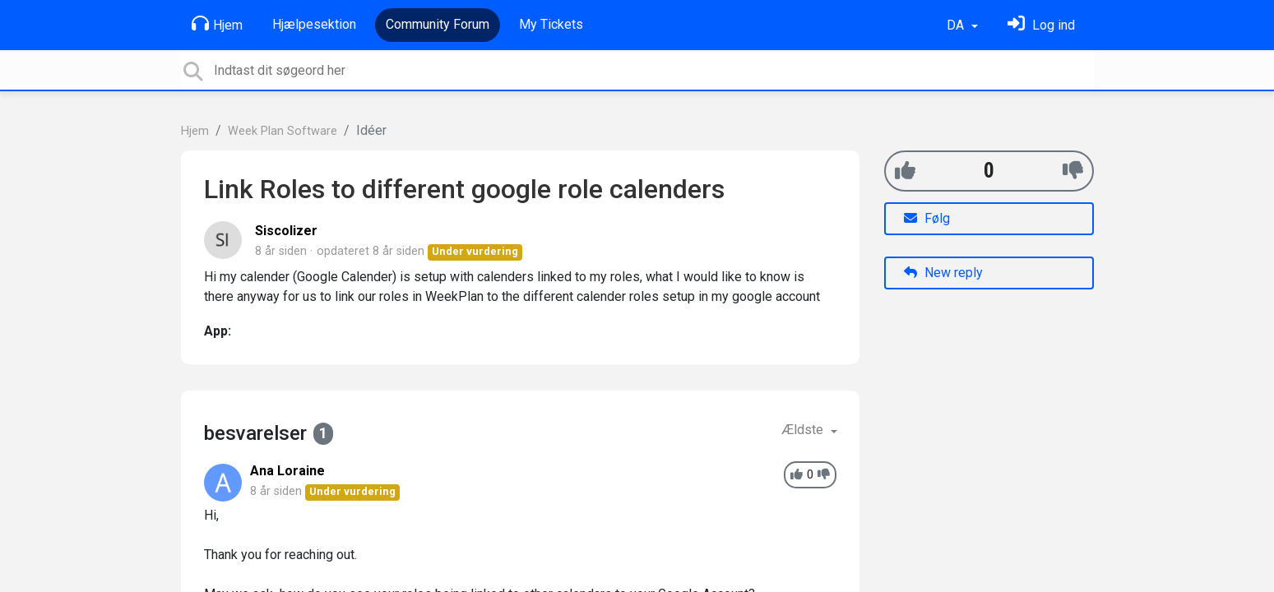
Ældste (804, 429)
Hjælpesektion (314, 24)
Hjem (217, 24)
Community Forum (437, 24)
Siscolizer (286, 230)
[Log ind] (1041, 25)
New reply (943, 272)
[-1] (1073, 171)
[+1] (905, 171)
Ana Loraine (287, 471)
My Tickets (551, 24)
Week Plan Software (282, 131)
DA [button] (957, 25)
